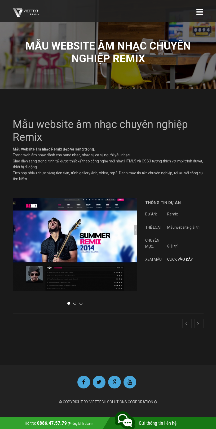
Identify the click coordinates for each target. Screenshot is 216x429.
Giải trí (172, 246)
